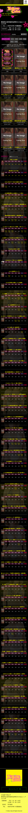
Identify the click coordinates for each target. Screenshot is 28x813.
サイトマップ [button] (15, 789)
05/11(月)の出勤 (6, 39)
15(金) (24, 39)
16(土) (12, 41)
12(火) (12, 39)
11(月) (6, 161)
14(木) (20, 39)
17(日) (16, 41)
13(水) (16, 39)
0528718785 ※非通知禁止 (15, 26)
